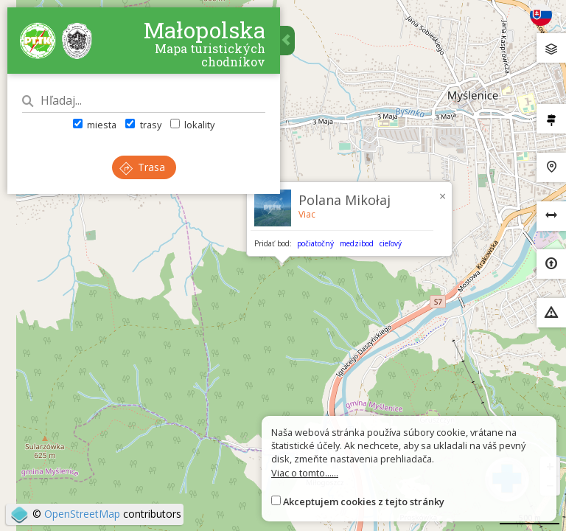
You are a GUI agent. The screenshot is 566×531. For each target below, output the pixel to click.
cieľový (391, 243)
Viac (306, 214)
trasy (143, 124)
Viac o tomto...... (304, 472)
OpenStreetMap (82, 514)
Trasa (142, 167)
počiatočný (315, 243)
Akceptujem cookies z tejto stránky (363, 501)
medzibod (357, 243)
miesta (94, 124)
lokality (192, 124)
